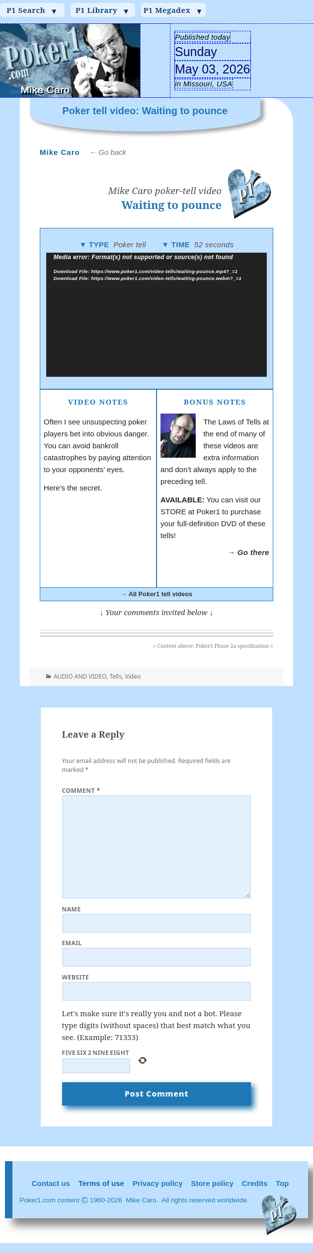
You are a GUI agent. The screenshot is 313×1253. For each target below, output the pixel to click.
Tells (115, 676)
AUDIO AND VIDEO (80, 676)
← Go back (107, 152)
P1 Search (32, 10)
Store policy (212, 1183)
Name (71, 909)
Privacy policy (158, 1183)
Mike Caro (60, 152)
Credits (255, 1183)
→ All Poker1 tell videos (156, 594)
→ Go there (248, 552)
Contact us (51, 1183)
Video (133, 676)
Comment (81, 790)
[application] (156, 315)
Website (75, 977)
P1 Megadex (173, 10)
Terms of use (101, 1183)
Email (72, 943)
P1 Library (103, 10)
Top (282, 1183)
